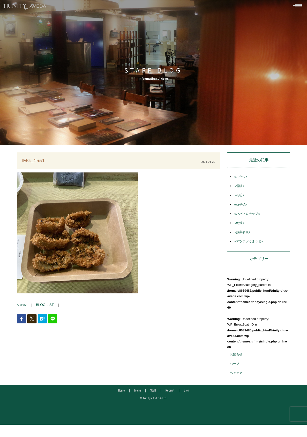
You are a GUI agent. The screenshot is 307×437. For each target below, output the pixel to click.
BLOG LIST (43, 307)
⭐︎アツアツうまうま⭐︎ (248, 244)
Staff (153, 392)
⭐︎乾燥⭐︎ (239, 225)
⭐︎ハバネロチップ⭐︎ (247, 216)
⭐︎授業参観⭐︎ (242, 235)
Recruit (169, 392)
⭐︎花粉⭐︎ (239, 198)
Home (121, 392)
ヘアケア (236, 376)
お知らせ (236, 357)
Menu (137, 392)
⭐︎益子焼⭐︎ (240, 207)
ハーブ (234, 366)
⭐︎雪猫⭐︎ (239, 188)
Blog (186, 392)
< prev (21, 307)
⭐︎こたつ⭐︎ (240, 179)
